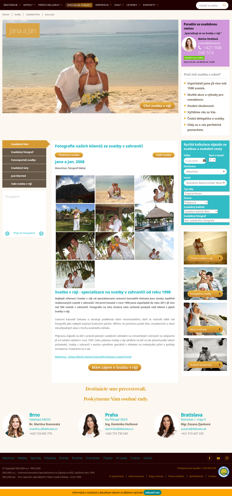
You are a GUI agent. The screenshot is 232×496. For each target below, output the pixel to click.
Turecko (135, 467)
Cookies (212, 485)
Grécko (147, 467)
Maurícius (8, 467)
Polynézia (50, 467)
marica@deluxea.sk (209, 51)
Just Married (18, 184)
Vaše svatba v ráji (21, 192)
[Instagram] (225, 4)
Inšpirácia (103, 13)
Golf (119, 13)
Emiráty (63, 467)
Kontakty (150, 13)
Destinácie (12, 13)
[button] (205, 180)
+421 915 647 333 (192, 443)
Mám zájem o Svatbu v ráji (115, 376)
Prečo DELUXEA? (50, 13)
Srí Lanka (121, 467)
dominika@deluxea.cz (119, 438)
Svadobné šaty (20, 176)
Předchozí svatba (68, 163)
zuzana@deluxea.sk (193, 438)
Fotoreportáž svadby (23, 168)
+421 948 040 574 (209, 58)
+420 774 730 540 (116, 443)
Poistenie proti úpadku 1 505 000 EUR (196, 477)
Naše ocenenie (136, 485)
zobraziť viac (152, 492)
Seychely (35, 467)
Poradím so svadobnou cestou (200, 34)
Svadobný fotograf (22, 160)
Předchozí (7, 242)
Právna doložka (176, 485)
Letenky (133, 13)
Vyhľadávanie (196, 485)
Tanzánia (77, 467)
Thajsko (108, 467)
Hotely (29, 13)
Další (41, 242)
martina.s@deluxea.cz (43, 438)
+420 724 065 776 (40, 443)
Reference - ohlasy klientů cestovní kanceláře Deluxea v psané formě (93, 365)
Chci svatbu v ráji (155, 112)
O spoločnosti (116, 485)
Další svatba (163, 163)
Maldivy (22, 467)
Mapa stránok (156, 485)
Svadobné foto (19, 152)
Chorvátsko (93, 467)
